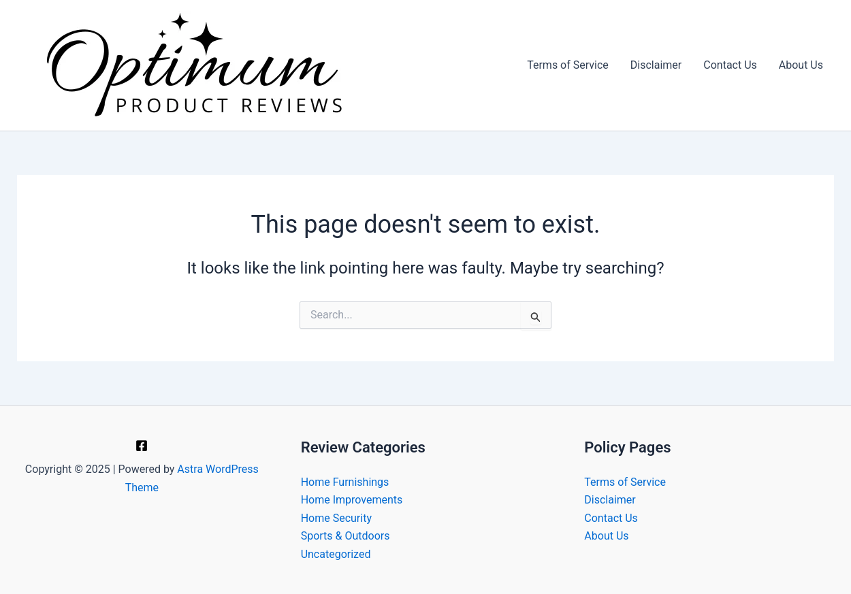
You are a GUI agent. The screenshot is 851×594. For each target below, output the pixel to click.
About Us (801, 65)
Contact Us (730, 65)
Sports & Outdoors (345, 535)
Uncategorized (336, 554)
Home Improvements (352, 499)
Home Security (336, 518)
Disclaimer (655, 65)
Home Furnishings (345, 482)
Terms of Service (568, 65)
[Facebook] (141, 446)
